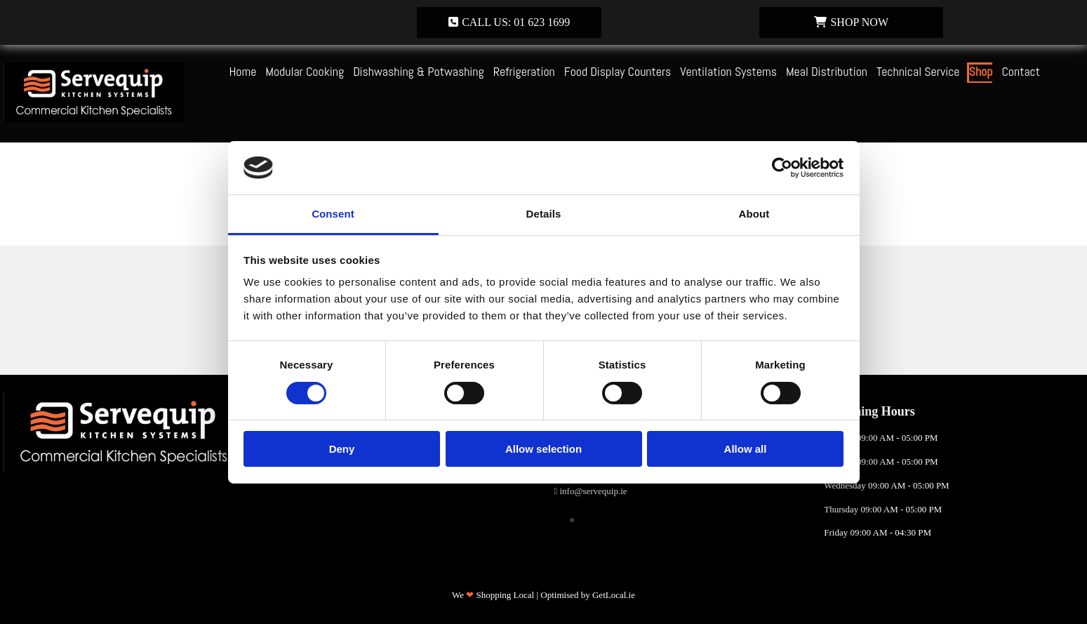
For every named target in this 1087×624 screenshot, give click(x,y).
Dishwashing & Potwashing (418, 71)
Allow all (745, 449)
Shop (981, 71)
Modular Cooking (304, 71)
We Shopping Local (493, 595)
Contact (1020, 71)
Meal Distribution (826, 71)
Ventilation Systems (728, 71)
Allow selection (543, 449)
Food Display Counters (618, 71)
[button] (509, 22)
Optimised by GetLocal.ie (587, 595)
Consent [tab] (333, 214)
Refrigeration (524, 71)
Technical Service (918, 71)
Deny (342, 449)
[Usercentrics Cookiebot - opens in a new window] (782, 167)
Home (242, 71)
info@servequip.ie (593, 491)
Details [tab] (543, 214)
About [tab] (754, 214)
